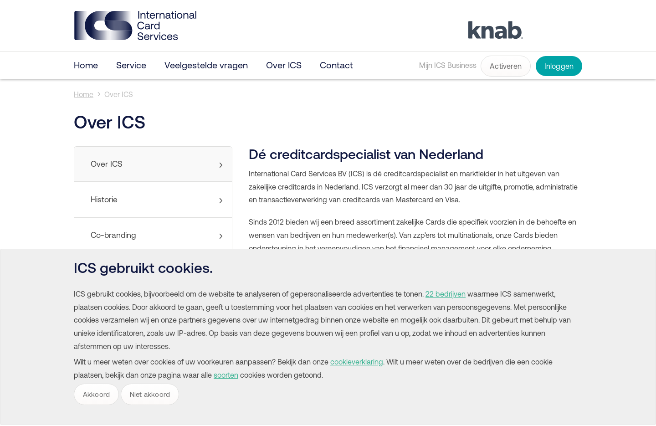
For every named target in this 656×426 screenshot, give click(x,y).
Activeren (506, 66)
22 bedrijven (445, 294)
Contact (336, 65)
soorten (226, 375)
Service (131, 65)
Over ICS (284, 65)
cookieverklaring (356, 362)
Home (86, 65)
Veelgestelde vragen (206, 65)
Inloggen (559, 66)
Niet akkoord (150, 394)
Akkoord (96, 394)
